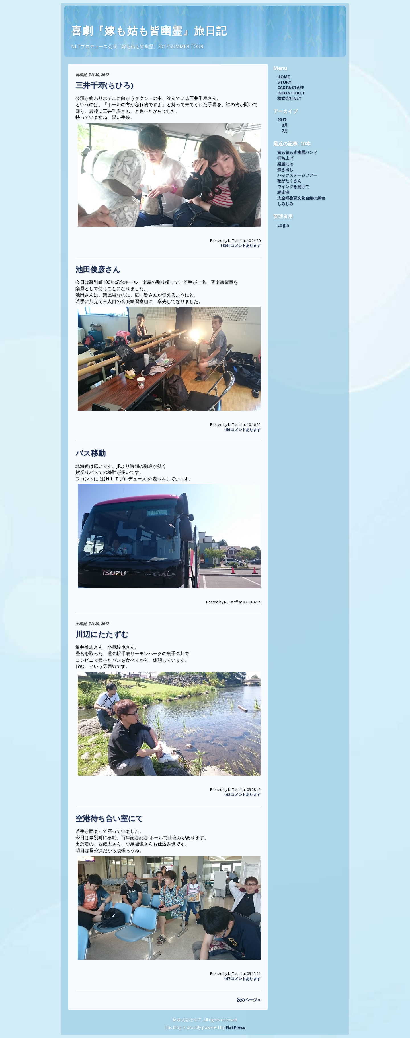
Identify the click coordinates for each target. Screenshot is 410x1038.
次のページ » (249, 999)
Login (283, 225)
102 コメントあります (242, 794)
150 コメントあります (242, 429)
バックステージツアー (297, 175)
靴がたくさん (289, 180)
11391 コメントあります (240, 245)
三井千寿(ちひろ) (104, 85)
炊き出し (285, 169)
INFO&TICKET (291, 93)
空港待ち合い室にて (109, 818)
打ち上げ (285, 158)
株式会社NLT (289, 98)
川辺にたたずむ (102, 634)
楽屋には (285, 163)
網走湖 (283, 192)
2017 (281, 119)
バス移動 (90, 453)
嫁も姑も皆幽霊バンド (297, 152)
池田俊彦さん (97, 269)
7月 (285, 130)
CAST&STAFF (290, 87)
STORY (284, 82)
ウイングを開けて (293, 186)
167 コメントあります (242, 978)
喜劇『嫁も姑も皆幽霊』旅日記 (149, 30)
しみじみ (285, 203)
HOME (283, 76)
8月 (285, 125)
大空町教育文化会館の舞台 (301, 198)
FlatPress (235, 1027)
